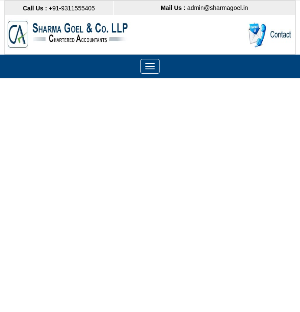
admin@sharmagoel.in (204, 7)
